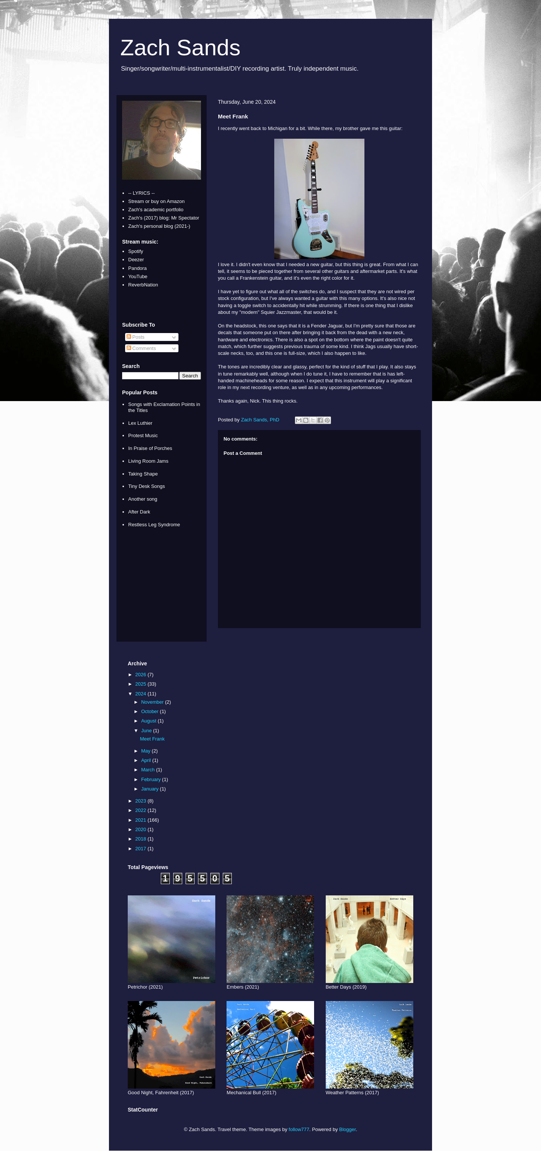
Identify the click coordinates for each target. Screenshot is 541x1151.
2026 (141, 674)
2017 (141, 848)
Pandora (137, 268)
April (147, 760)
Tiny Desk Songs (146, 486)
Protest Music (143, 435)
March (148, 769)
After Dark (139, 512)
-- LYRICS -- (141, 193)
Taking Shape (143, 474)
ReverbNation (143, 285)
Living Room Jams (148, 461)
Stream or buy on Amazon (156, 201)
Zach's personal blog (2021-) (159, 226)
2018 (141, 839)
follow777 (299, 1129)
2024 (141, 694)
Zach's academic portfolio (155, 209)
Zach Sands (180, 47)
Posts (136, 337)
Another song (142, 499)
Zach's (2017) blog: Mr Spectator (163, 218)
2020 (141, 829)
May (146, 751)
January (150, 789)
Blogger (347, 1129)
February (151, 779)
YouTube (137, 276)
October (150, 711)
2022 (141, 810)
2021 (141, 820)
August (149, 721)
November (153, 702)
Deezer (136, 259)
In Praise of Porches (150, 448)
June (147, 730)
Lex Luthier (140, 423)
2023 (141, 801)
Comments (141, 348)
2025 (141, 684)
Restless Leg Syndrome (154, 524)
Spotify (135, 251)
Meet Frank (152, 739)
